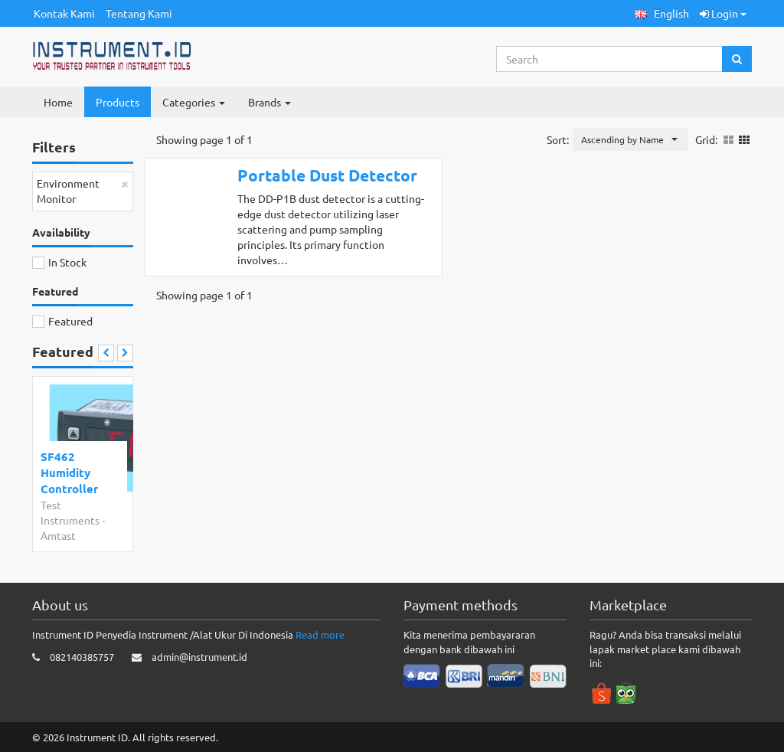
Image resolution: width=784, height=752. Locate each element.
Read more (320, 634)
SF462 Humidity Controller (69, 473)
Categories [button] (193, 102)
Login (723, 13)
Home (58, 102)
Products (117, 102)
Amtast (58, 535)
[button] (661, 13)
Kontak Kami (64, 13)
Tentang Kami (139, 13)
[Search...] (610, 59)
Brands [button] (269, 102)
